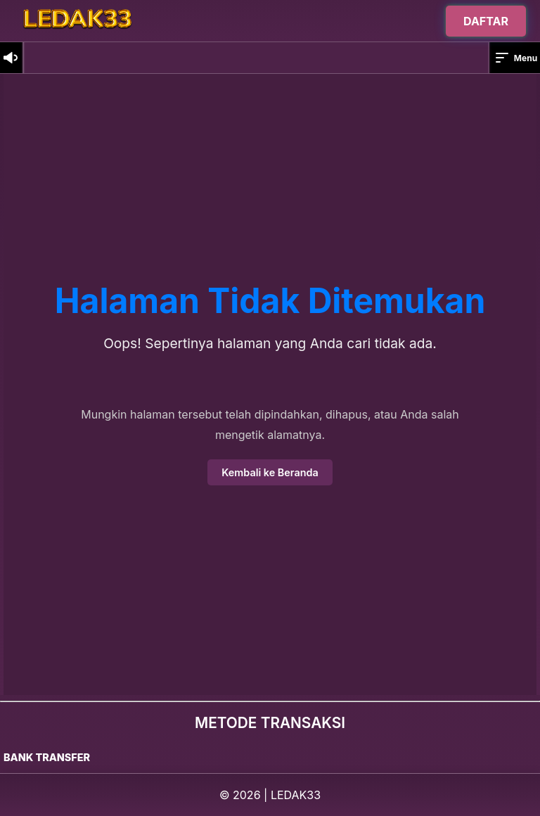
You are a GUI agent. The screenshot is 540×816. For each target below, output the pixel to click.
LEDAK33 (296, 795)
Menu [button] (515, 57)
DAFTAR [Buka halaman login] (485, 19)
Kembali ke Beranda (269, 472)
